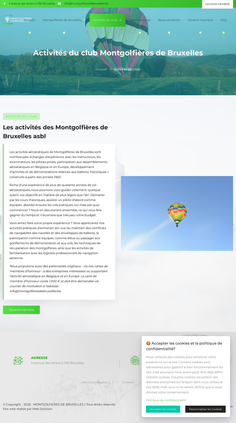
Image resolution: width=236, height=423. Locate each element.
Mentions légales (94, 382)
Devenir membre (21, 310)
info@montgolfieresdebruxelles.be (86, 3)
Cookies (127, 382)
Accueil (101, 69)
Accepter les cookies (163, 409)
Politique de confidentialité (166, 400)
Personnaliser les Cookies (205, 409)
